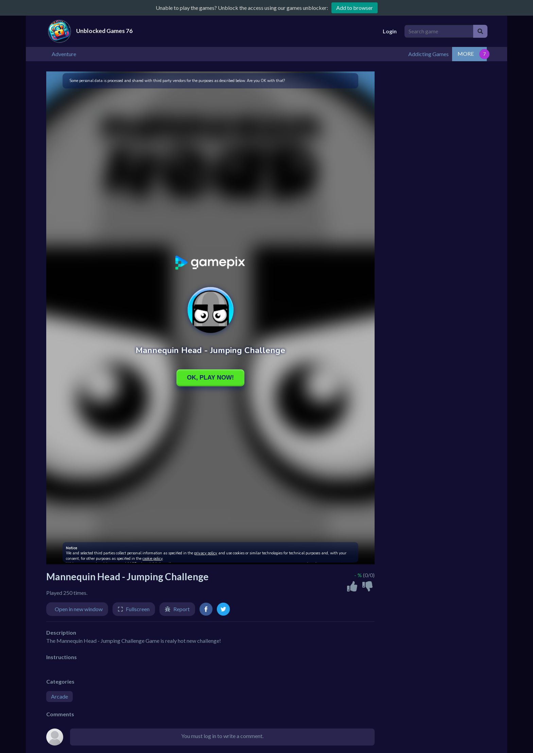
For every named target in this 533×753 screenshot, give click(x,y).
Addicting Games (463, 53)
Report (181, 608)
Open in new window (79, 608)
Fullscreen (138, 608)
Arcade (59, 695)
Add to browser (354, 7)
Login (390, 31)
